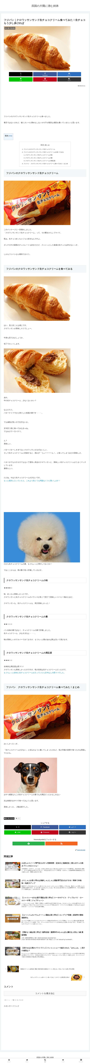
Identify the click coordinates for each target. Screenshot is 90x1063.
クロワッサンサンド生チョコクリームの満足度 (40, 156)
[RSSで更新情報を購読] (47, 839)
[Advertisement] (45, 96)
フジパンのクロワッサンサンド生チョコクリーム (39, 144)
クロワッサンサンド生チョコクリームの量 (38, 153)
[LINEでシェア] (51, 74)
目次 (42, 140)
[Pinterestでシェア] (65, 74)
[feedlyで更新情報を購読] (43, 839)
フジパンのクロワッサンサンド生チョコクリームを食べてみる (43, 147)
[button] (79, 74)
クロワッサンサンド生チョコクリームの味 (38, 150)
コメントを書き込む (45, 993)
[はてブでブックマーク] (38, 74)
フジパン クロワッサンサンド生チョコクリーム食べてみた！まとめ (45, 159)
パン (18, 814)
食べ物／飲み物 (9, 814)
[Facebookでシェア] (24, 74)
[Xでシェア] (10, 74)
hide (10, 130)
